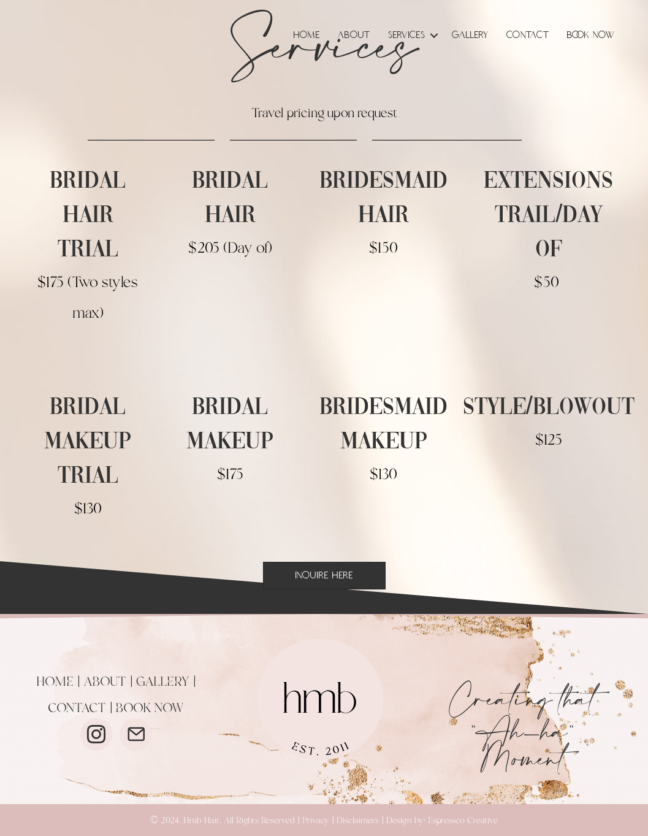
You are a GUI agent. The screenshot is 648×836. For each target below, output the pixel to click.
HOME (55, 682)
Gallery (470, 35)
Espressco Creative (463, 821)
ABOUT (104, 682)
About (354, 35)
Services (406, 35)
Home (307, 35)
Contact (527, 35)
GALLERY (162, 682)
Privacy (315, 821)
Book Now (591, 35)
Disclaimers (358, 821)
